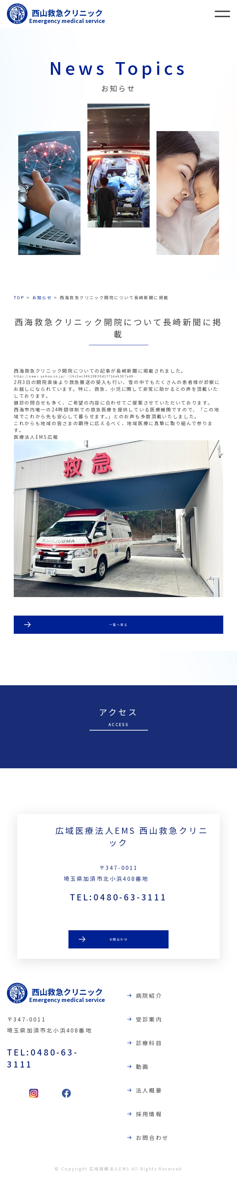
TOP (19, 297)
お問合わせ (118, 963)
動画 (146, 1087)
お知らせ (42, 297)
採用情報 (153, 1135)
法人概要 (153, 1111)
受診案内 (153, 1040)
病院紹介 (153, 1016)
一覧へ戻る (118, 642)
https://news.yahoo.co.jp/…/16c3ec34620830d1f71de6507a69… (113, 377)
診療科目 (153, 1064)
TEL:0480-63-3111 (118, 919)
